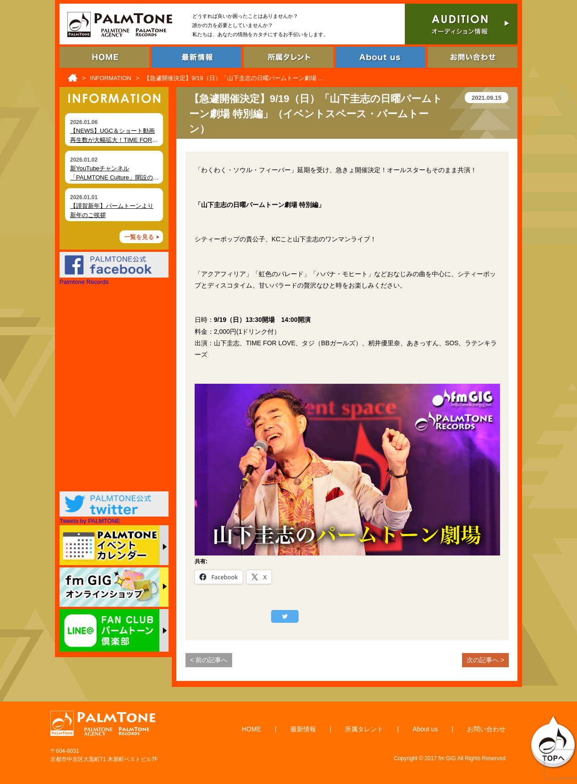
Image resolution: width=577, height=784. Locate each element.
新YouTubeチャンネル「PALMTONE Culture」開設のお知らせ (114, 177)
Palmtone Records (84, 281)
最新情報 (303, 729)
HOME (251, 729)
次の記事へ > (485, 660)
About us (425, 729)
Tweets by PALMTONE (90, 520)
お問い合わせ (486, 729)
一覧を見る (139, 237)
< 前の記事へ (209, 660)
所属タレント (364, 729)
